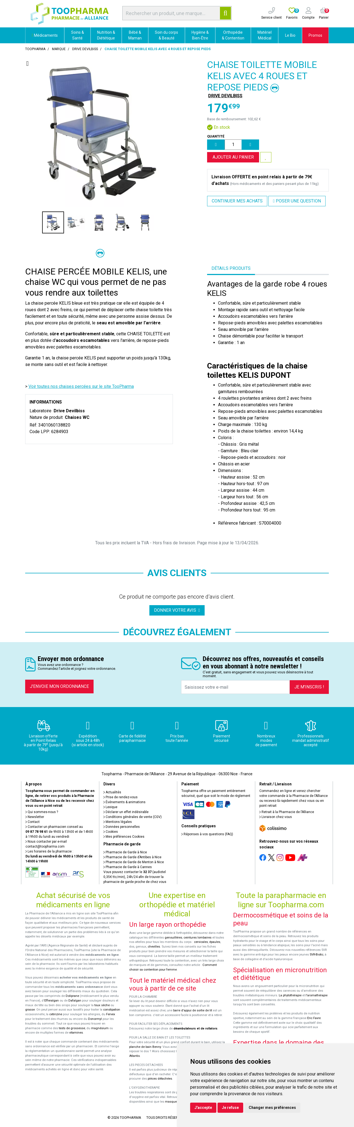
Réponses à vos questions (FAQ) (207, 834)
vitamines (76, 1032)
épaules (214, 942)
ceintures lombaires (197, 937)
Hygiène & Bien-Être (200, 35)
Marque (59, 49)
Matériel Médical (264, 35)
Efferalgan (51, 1000)
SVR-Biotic (316, 954)
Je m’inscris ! (309, 687)
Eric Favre (314, 1018)
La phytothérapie (290, 995)
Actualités (112, 792)
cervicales (201, 942)
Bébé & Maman (135, 35)
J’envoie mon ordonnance (59, 686)
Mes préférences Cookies (123, 837)
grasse (30, 1009)
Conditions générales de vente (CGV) (132, 817)
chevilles (154, 946)
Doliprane (72, 996)
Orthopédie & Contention (233, 35)
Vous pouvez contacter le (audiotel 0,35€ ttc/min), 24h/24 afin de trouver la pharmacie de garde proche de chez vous (134, 877)
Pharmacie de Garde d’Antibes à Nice (132, 857)
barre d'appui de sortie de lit (192, 1010)
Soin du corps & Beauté (166, 35)
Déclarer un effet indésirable (126, 812)
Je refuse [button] (230, 1107)
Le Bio (290, 35)
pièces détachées (160, 1078)
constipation (111, 1009)
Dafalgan (74, 1000)
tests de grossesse (72, 1028)
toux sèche (102, 1005)
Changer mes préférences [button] (272, 1107)
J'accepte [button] (203, 1107)
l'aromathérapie (316, 995)
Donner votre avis (177, 610)
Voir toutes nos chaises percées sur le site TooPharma (81, 386)
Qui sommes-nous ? (41, 812)
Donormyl (95, 1019)
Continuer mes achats (237, 201)
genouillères (173, 937)
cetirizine (55, 1014)
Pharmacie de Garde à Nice (125, 852)
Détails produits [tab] (231, 268)
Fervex (110, 1014)
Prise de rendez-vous (120, 797)
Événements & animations (124, 802)
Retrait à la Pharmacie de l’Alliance (286, 812)
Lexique (110, 807)
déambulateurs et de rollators (195, 1028)
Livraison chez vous (275, 817)
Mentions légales (117, 822)
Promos (315, 35)
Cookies (110, 832)
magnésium (100, 1028)
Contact (32, 822)
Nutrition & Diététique (106, 35)
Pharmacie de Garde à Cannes (127, 867)
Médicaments (45, 35)
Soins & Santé (77, 35)
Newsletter (34, 817)
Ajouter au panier (233, 157)
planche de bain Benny (145, 1047)
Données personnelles (121, 827)
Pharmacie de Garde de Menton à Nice (133, 862)
